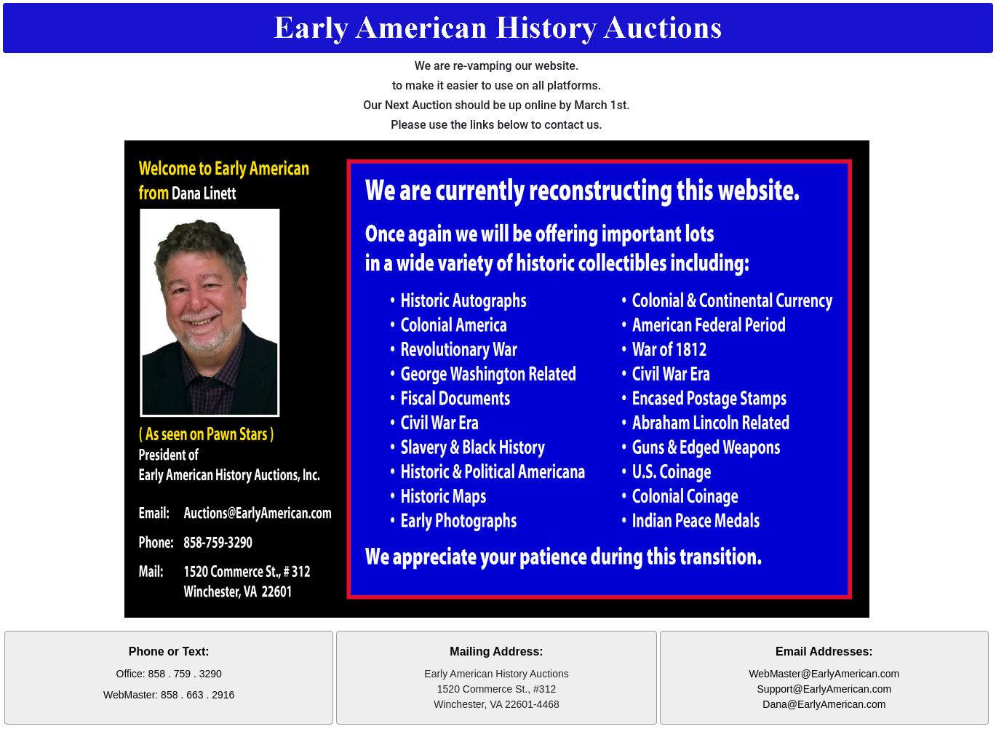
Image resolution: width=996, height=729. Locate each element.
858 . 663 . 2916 (197, 695)
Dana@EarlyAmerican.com (823, 704)
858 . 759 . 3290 (185, 674)
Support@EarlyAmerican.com (824, 689)
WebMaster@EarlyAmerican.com (824, 674)
